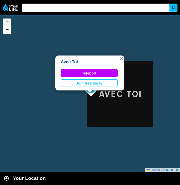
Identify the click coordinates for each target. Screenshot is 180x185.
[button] (121, 58)
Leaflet (153, 170)
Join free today (89, 83)
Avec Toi (69, 62)
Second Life (11, 8)
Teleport (89, 73)
